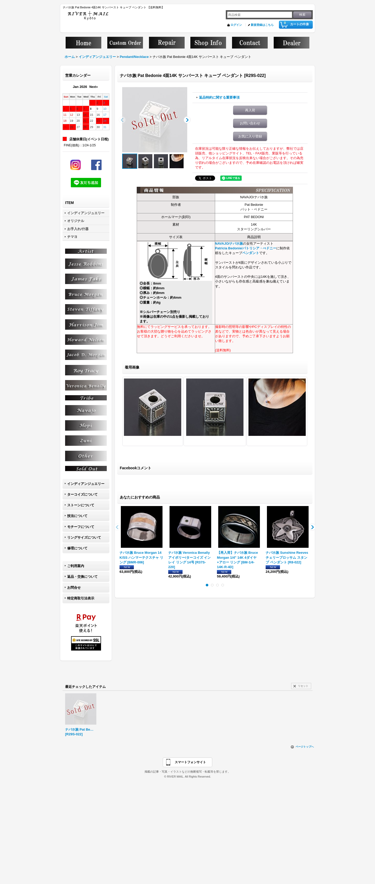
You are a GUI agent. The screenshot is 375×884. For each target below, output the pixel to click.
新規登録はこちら (262, 24)
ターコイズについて (82, 494)
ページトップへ (305, 746)
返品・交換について (82, 577)
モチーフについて (80, 527)
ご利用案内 (75, 566)
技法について (77, 516)
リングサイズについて (84, 537)
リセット (303, 685)
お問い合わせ (250, 123)
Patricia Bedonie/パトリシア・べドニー (245, 248)
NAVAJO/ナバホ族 (229, 243)
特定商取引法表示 (80, 598)
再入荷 (250, 110)
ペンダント (250, 253)
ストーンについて (80, 505)
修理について (77, 548)
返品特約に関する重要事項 (219, 97)
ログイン (236, 24)
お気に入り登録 (250, 136)
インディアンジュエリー (85, 484)
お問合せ (74, 588)
